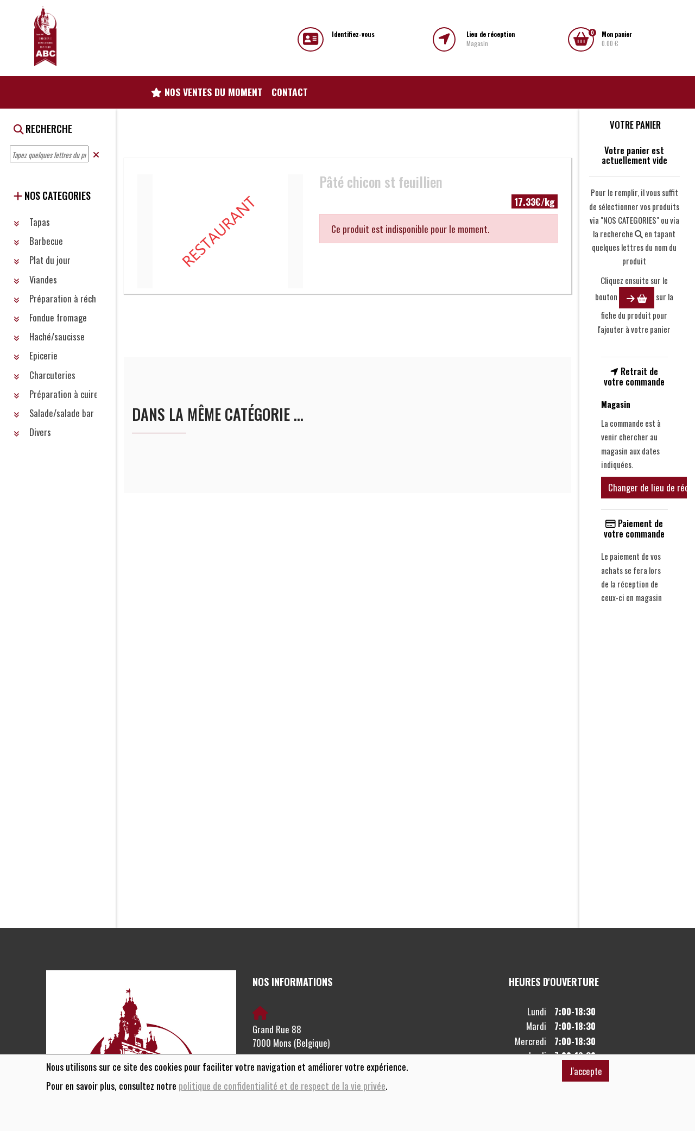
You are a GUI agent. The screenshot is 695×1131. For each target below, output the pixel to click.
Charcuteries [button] (44, 375)
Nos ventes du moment (206, 92)
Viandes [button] (35, 279)
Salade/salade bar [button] (54, 413)
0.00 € (617, 39)
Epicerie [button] (36, 355)
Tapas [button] (32, 222)
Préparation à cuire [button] (56, 394)
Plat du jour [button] (42, 260)
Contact (289, 92)
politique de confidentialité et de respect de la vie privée (282, 1085)
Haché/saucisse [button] (49, 336)
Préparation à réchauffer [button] (65, 298)
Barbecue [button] (38, 241)
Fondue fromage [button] (50, 317)
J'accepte (586, 1071)
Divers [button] (32, 432)
